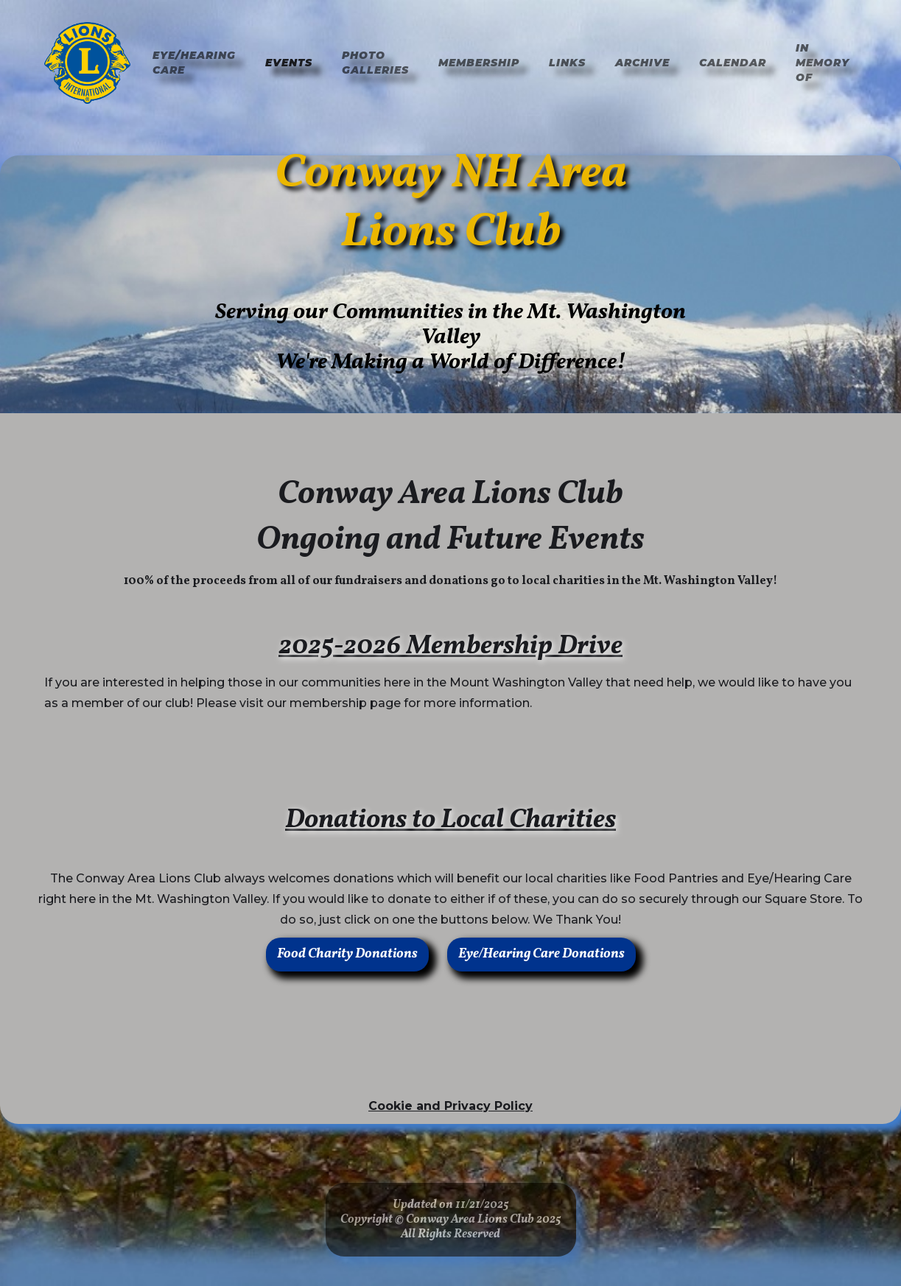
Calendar (732, 62)
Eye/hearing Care (194, 63)
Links (567, 62)
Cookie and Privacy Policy (450, 1106)
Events (288, 62)
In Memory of (822, 62)
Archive (642, 62)
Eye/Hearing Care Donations (541, 954)
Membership (478, 62)
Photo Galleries (375, 63)
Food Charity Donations (347, 954)
